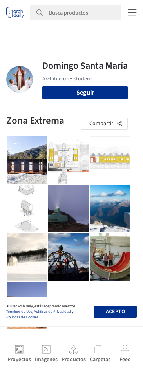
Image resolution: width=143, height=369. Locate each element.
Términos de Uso (19, 311)
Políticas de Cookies (22, 317)
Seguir (85, 92)
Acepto (115, 312)
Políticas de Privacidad (52, 311)
